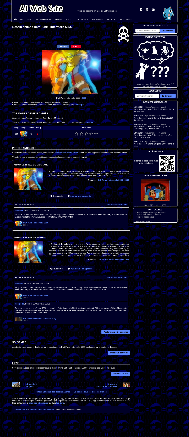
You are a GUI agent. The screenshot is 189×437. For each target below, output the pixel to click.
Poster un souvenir (119, 353)
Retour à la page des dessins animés (53, 392)
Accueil (18, 19)
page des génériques (38, 403)
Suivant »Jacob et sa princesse (107, 385)
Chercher (167, 31)
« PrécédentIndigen (31, 385)
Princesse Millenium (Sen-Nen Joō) (39, 318)
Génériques (97, 19)
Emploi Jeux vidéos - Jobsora (148, 215)
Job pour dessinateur (145, 217)
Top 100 (69, 19)
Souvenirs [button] (83, 19)
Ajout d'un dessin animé (155, 107)
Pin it (76, 46)
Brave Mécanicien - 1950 (155, 192)
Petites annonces (43, 19)
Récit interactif (126, 19)
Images (58, 19)
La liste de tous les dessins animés (90, 392)
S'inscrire (167, 96)
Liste (29, 19)
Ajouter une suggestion (80, 196)
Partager (62, 46)
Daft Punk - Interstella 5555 (113, 180)
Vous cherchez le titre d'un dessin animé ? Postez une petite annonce (155, 62)
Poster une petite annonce (116, 332)
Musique (80, 105)
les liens (60, 403)
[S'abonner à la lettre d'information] (147, 96)
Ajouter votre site (144, 221)
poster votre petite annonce (68, 153)
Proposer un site (120, 374)
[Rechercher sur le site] (147, 31)
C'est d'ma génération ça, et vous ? (151, 212)
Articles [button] (111, 19)
